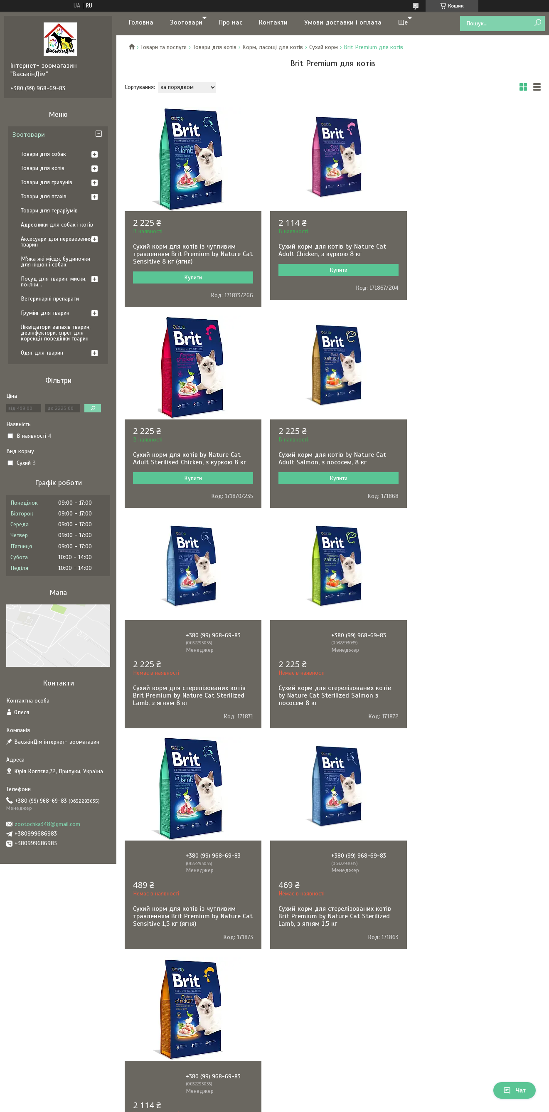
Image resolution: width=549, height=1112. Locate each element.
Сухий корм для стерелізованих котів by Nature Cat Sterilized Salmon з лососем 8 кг (472, 494)
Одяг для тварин (42, 352)
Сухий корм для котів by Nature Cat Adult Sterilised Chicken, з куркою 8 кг (472, 250)
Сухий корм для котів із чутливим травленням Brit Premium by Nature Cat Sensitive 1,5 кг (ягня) (187, 715)
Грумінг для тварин (45, 312)
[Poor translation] (30, 991)
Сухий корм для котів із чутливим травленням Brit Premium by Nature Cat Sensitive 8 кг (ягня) (187, 254)
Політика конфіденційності (52, 896)
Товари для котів (214, 47)
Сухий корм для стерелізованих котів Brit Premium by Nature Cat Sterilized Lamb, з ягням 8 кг (331, 494)
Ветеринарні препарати (50, 298)
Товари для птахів (43, 196)
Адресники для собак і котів (57, 224)
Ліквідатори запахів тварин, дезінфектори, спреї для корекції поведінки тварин (56, 332)
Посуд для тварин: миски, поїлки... (53, 281)
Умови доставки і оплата (343, 22)
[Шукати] (537, 23)
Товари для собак (43, 154)
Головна (141, 22)
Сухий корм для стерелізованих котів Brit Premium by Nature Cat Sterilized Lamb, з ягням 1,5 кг (331, 715)
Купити (191, 277)
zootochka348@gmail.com (47, 824)
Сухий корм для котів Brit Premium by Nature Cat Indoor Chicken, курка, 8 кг (473, 711)
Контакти (273, 22)
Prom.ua (313, 935)
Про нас (230, 22)
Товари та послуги (163, 47)
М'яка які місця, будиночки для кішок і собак (55, 261)
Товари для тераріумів (49, 210)
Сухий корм (323, 47)
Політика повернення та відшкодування (204, 904)
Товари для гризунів (46, 182)
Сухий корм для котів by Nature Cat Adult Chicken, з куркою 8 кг (328, 250)
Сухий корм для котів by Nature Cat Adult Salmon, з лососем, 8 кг (187, 458)
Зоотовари (186, 22)
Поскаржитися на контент (283, 942)
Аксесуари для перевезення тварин (56, 241)
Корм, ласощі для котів (272, 47)
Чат (514, 1090)
